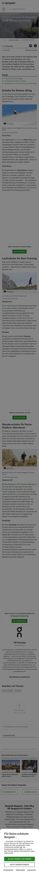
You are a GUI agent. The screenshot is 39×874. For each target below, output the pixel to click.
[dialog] (19, 851)
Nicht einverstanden (19, 865)
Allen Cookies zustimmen (19, 859)
